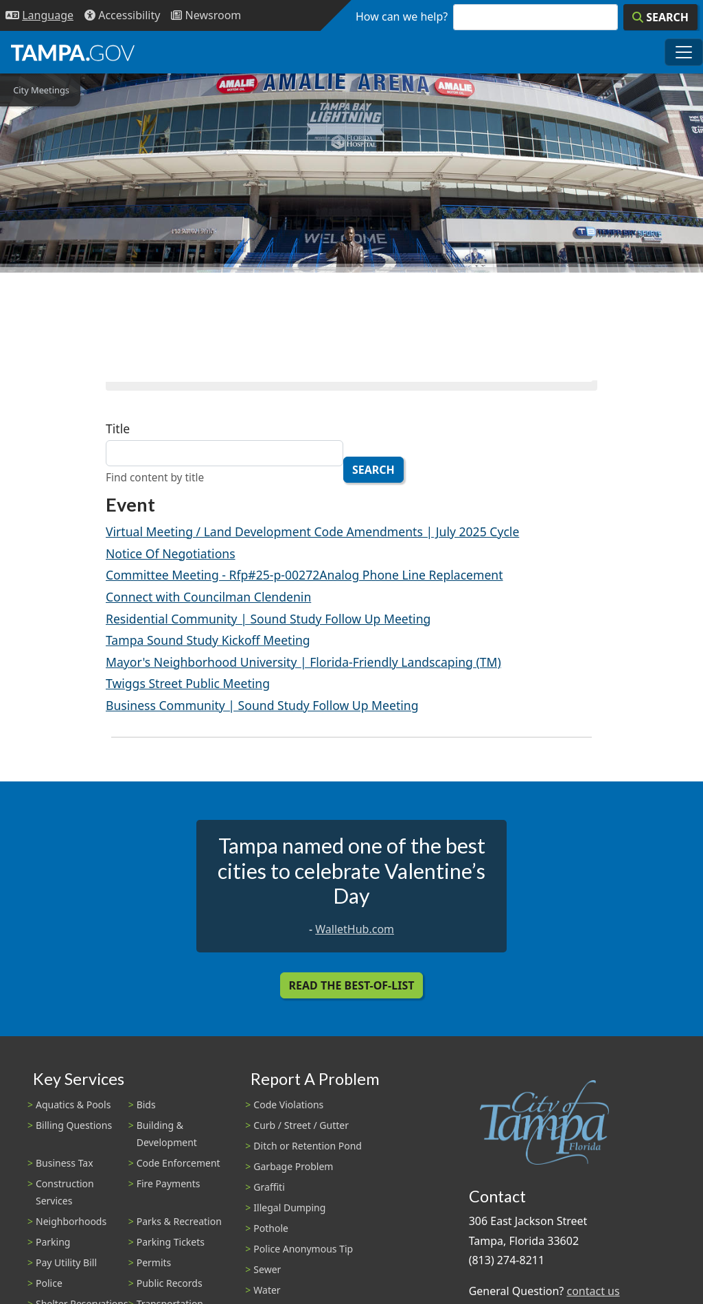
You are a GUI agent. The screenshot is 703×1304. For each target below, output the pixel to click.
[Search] (660, 17)
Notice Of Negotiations (170, 553)
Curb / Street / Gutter (301, 1125)
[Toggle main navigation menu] (684, 52)
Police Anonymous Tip (303, 1248)
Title (118, 428)
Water (266, 1289)
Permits (154, 1262)
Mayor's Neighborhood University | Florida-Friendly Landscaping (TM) (303, 662)
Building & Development (167, 1134)
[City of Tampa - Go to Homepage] (73, 52)
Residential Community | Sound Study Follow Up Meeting (268, 618)
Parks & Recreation (179, 1221)
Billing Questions (74, 1125)
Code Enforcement (178, 1162)
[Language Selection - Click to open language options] (39, 15)
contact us (592, 1291)
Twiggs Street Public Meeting (188, 683)
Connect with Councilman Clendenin (208, 596)
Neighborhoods (71, 1221)
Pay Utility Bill (66, 1262)
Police (49, 1283)
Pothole (270, 1228)
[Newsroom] (205, 15)
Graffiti (268, 1186)
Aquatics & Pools (73, 1104)
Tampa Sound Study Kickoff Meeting (208, 640)
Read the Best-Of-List (352, 985)
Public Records (170, 1283)
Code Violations (288, 1104)
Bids (146, 1104)
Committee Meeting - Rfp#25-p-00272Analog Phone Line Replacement (304, 575)
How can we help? (402, 16)
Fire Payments (168, 1183)
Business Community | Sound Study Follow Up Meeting (262, 705)
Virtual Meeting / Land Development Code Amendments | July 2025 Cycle (312, 531)
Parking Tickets (171, 1241)
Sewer (267, 1269)
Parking (53, 1241)
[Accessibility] (122, 15)
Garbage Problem (293, 1166)
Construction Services (65, 1192)
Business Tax (64, 1162)
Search (373, 469)
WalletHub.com (354, 929)
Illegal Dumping (289, 1207)
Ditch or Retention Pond (307, 1145)
